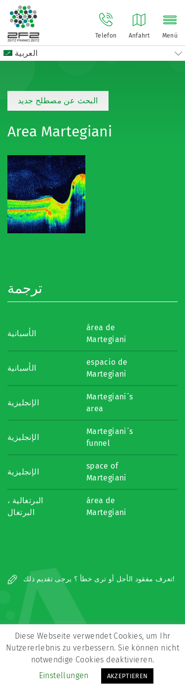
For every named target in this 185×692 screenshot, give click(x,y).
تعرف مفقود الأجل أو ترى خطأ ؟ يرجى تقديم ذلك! (91, 579)
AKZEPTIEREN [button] (127, 676)
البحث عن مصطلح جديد (58, 100)
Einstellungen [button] (64, 675)
